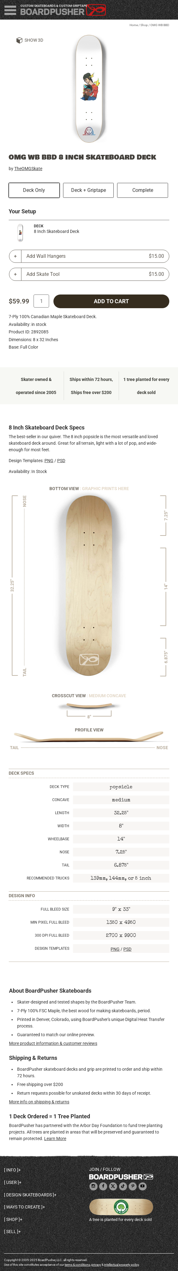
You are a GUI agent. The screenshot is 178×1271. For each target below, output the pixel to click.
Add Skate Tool (95, 274)
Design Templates (52, 948)
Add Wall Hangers (95, 256)
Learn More (55, 1138)
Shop (144, 25)
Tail (65, 865)
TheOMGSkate (28, 168)
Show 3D (34, 40)
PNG (48, 460)
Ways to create (23, 1206)
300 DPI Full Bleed (52, 935)
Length (62, 813)
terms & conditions (77, 1265)
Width (63, 826)
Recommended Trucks (48, 878)
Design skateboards (29, 1194)
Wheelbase (58, 839)
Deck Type (59, 787)
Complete (142, 190)
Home (134, 25)
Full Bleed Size (55, 909)
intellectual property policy (121, 1265)
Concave (60, 800)
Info (11, 1169)
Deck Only (34, 190)
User (11, 1182)
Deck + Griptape (88, 190)
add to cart (111, 301)
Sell (11, 1231)
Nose (64, 852)
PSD (61, 460)
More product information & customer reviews (53, 1043)
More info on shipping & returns (39, 1101)
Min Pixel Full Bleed (49, 922)
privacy (96, 1265)
